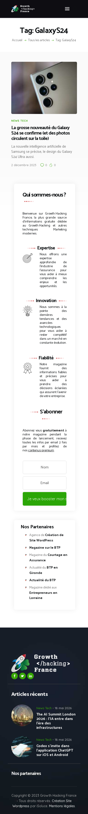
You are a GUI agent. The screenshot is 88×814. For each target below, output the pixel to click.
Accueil (17, 40)
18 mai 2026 (63, 708)
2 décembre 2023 (23, 165)
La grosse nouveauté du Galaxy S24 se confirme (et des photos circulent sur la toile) (40, 133)
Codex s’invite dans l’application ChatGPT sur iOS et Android (54, 750)
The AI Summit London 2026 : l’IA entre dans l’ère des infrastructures (56, 721)
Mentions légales (62, 806)
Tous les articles (39, 40)
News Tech (19, 120)
